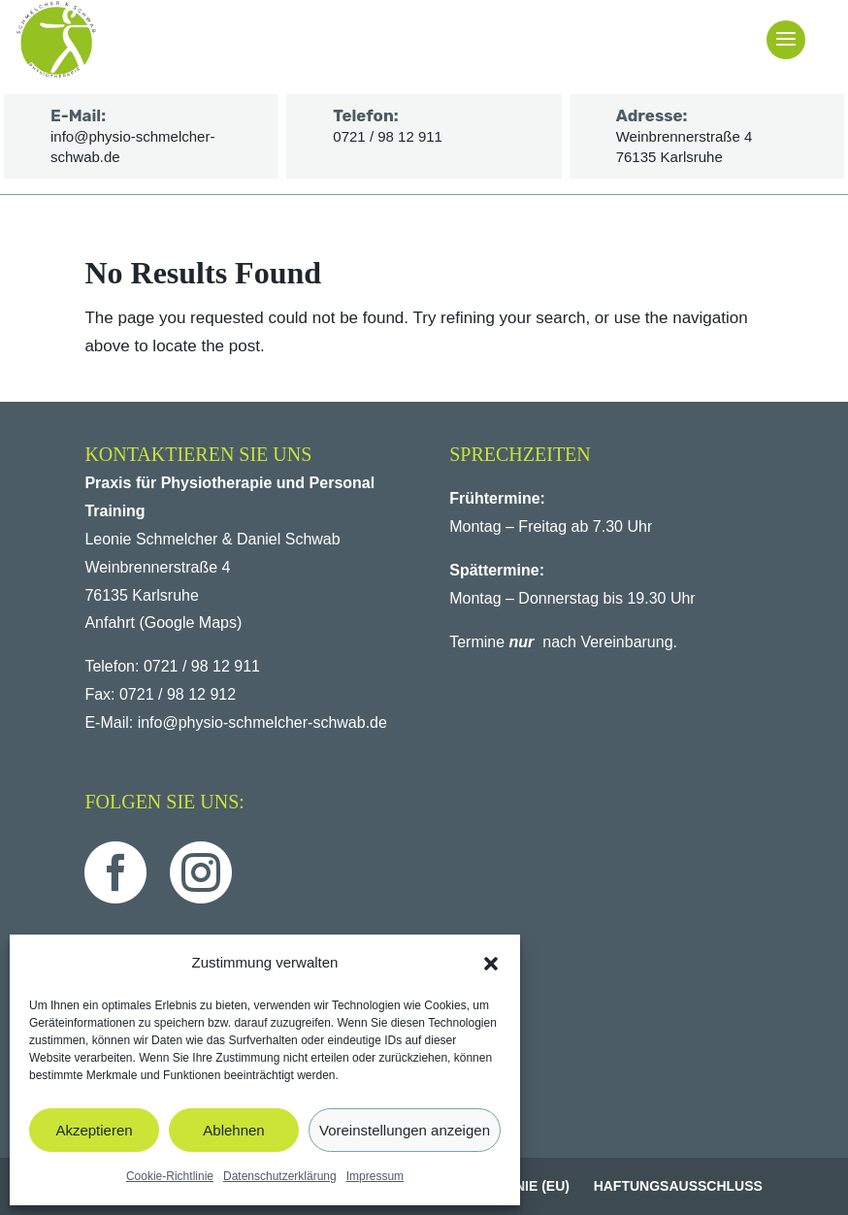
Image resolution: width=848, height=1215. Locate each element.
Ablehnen (233, 1130)
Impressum (375, 1176)
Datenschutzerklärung (280, 1176)
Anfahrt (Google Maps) (163, 622)
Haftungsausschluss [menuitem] (678, 1186)
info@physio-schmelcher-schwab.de (262, 722)
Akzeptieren (93, 1130)
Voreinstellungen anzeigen (404, 1130)
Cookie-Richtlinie (169, 1176)
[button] (491, 963)
